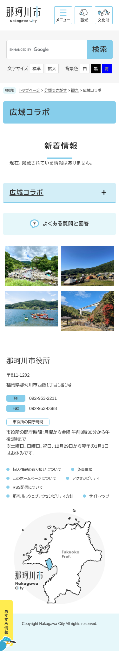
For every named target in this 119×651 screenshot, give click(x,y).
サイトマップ (99, 496)
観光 (75, 90)
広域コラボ (26, 192)
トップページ (29, 90)
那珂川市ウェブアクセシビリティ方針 (43, 496)
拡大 (52, 68)
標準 (37, 68)
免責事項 (85, 469)
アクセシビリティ (86, 478)
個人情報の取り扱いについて (37, 469)
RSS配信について (28, 487)
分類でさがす (55, 90)
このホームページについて (34, 478)
